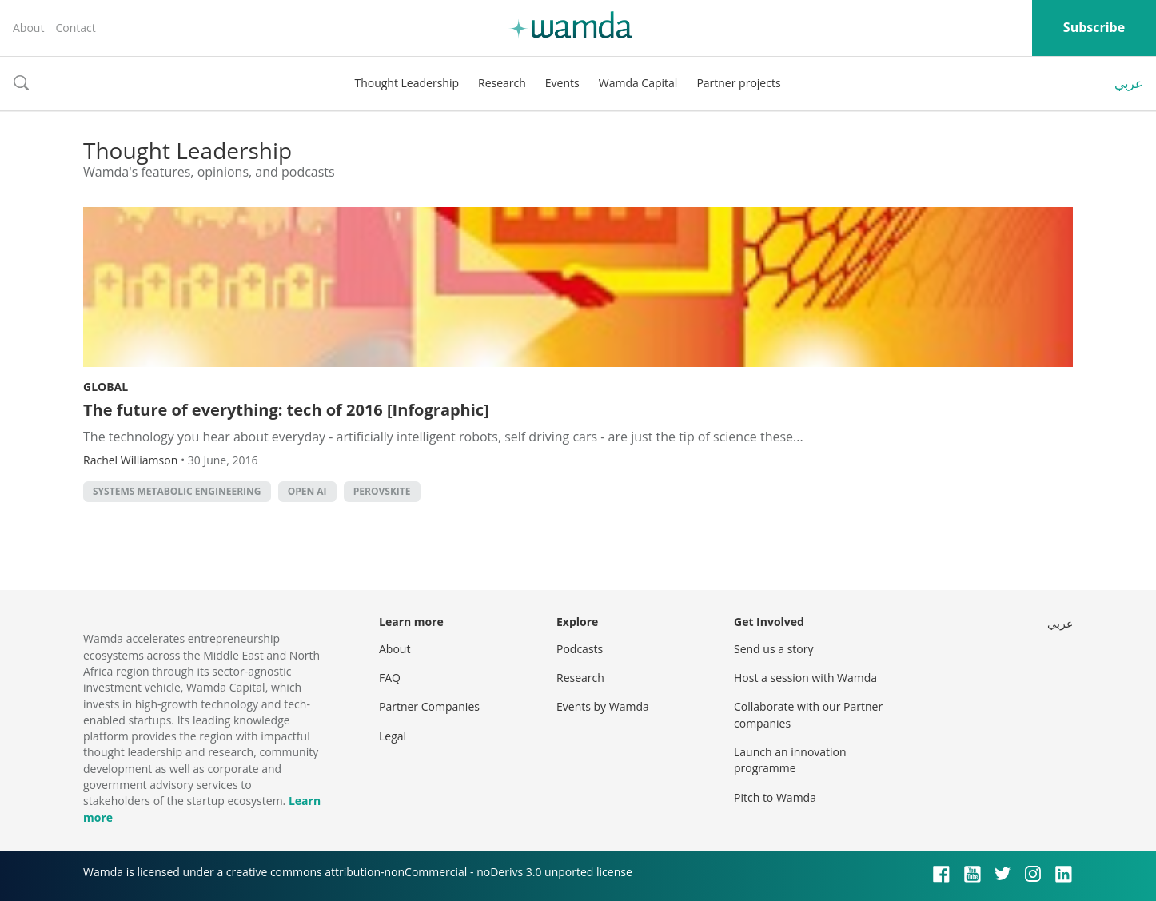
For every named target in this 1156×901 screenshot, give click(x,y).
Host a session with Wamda (805, 677)
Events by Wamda (602, 706)
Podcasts (579, 648)
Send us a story (773, 648)
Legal (392, 736)
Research (502, 82)
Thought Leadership (406, 82)
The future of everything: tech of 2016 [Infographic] (286, 410)
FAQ (390, 677)
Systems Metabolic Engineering (177, 491)
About (28, 27)
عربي (1128, 83)
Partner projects (738, 82)
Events (562, 82)
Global (105, 386)
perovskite (382, 491)
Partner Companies (429, 706)
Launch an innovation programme (790, 759)
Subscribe (1094, 27)
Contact (75, 27)
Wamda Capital (638, 82)
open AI (307, 491)
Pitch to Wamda (775, 797)
